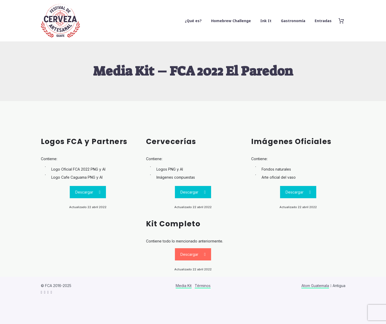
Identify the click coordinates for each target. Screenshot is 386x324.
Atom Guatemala (315, 285)
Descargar (87, 192)
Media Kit (184, 285)
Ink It (265, 20)
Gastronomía (293, 20)
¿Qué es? (193, 20)
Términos (203, 285)
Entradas (323, 20)
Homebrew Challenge (231, 20)
